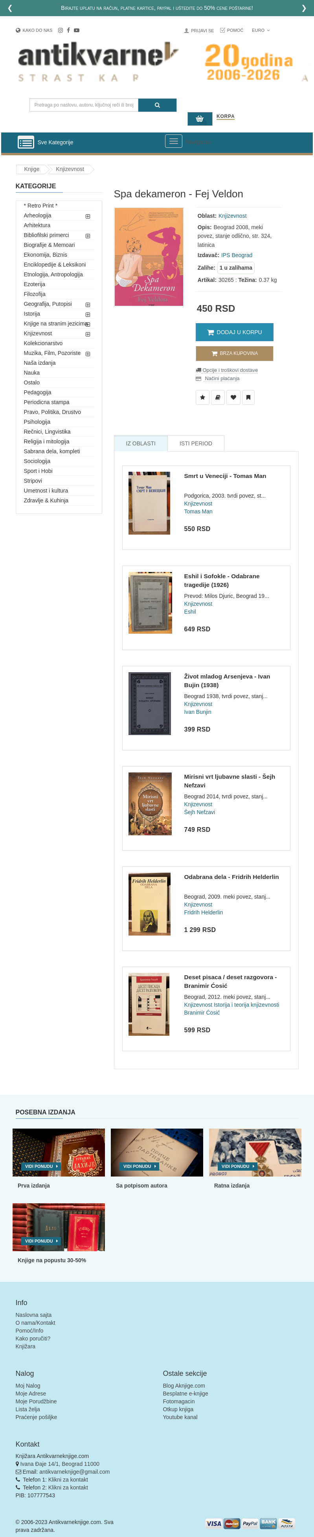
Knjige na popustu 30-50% (52, 1260)
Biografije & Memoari (49, 245)
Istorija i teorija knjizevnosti (246, 1005)
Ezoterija (34, 284)
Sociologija (37, 461)
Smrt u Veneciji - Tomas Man (225, 475)
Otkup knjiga (178, 1409)
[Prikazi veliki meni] (173, 141)
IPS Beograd (236, 255)
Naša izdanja (40, 363)
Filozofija (35, 294)
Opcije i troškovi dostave (229, 370)
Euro (261, 30)
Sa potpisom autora (141, 1185)
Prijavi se (202, 30)
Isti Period (196, 443)
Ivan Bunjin (197, 712)
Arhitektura (37, 225)
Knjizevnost (70, 169)
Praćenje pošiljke (36, 1417)
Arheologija (37, 215)
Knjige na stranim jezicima (56, 323)
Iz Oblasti (141, 443)
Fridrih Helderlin (203, 912)
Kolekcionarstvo (43, 343)
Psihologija (37, 422)
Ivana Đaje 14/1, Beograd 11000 (59, 1464)
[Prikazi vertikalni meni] (26, 142)
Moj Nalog (28, 1386)
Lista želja (28, 1409)
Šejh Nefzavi (199, 812)
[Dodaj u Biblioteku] (218, 397)
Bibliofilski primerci (46, 235)
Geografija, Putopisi (48, 304)
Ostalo (32, 382)
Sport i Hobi (38, 471)
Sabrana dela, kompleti (52, 451)
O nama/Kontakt (35, 1323)
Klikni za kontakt (68, 1479)
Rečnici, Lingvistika (47, 431)
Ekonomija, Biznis (46, 255)
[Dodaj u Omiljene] (233, 397)
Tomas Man (198, 511)
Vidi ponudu (39, 1166)
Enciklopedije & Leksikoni (55, 264)
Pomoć (235, 30)
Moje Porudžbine (36, 1401)
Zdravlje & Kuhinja (46, 500)
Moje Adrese (31, 1393)
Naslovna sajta (34, 1315)
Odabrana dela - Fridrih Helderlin (231, 876)
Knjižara (26, 1346)
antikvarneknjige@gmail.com (74, 1472)
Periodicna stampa (47, 402)
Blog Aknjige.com (184, 1386)
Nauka (32, 373)
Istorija (32, 314)
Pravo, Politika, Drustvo (52, 412)
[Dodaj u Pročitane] (248, 397)
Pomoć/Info (30, 1330)
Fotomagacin (179, 1401)
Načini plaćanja (222, 378)
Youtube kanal (180, 1417)
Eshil (190, 612)
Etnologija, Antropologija (53, 274)
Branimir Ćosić (202, 1012)
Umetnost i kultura (46, 490)
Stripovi (33, 481)
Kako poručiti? (33, 1338)
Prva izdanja (34, 1185)
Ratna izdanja (232, 1185)
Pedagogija (37, 392)
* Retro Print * (41, 205)
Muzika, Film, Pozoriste (52, 353)
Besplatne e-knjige (185, 1393)
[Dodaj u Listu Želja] (202, 397)
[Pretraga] (157, 105)
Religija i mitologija (47, 441)
